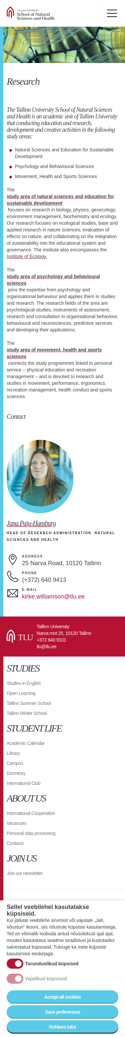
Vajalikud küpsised (46, 978)
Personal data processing (31, 833)
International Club (23, 783)
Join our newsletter (25, 873)
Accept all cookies (62, 997)
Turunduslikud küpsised (52, 963)
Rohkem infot (62, 1027)
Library (13, 753)
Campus (15, 763)
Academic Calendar (26, 743)
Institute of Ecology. (27, 256)
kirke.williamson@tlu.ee (53, 596)
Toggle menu (111, 13)
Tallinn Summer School (29, 703)
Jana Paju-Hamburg (31, 523)
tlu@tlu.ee (46, 646)
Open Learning (21, 693)
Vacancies (16, 823)
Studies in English (24, 683)
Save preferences (62, 1012)
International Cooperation (31, 813)
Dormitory (16, 773)
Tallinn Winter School (27, 713)
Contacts (15, 843)
